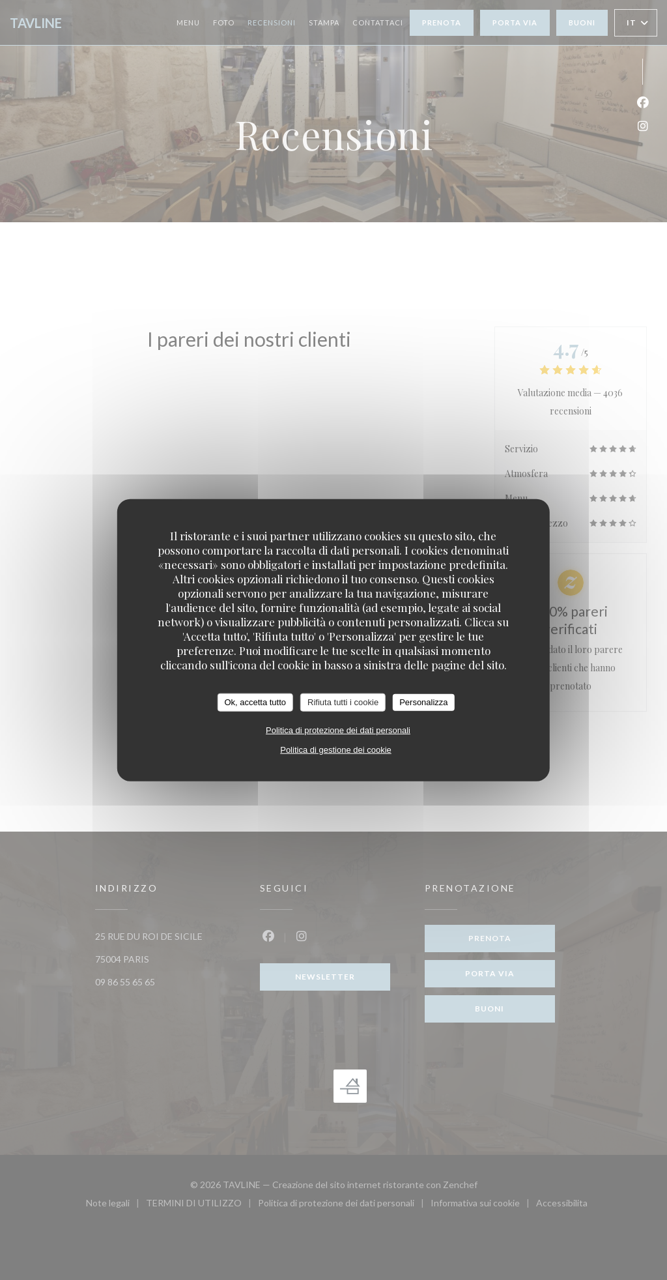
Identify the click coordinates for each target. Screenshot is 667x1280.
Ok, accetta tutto (255, 702)
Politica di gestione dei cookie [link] (335, 749)
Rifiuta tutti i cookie (342, 702)
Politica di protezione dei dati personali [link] (338, 730)
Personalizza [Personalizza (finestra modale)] (423, 702)
